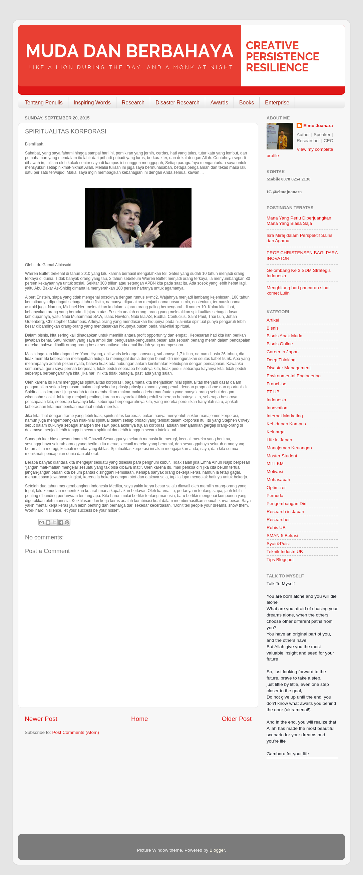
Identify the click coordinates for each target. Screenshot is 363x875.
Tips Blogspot (280, 559)
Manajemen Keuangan (289, 447)
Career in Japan (283, 351)
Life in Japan (279, 439)
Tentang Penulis (44, 102)
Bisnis (273, 328)
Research (133, 102)
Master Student (282, 455)
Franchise (276, 383)
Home (139, 718)
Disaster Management (289, 367)
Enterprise (277, 102)
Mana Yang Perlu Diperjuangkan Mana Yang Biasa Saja (299, 220)
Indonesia (276, 399)
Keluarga (276, 431)
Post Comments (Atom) (75, 732)
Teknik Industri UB (285, 551)
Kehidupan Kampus (286, 423)
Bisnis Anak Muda (284, 335)
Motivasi (275, 471)
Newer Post (41, 718)
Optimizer (276, 487)
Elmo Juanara (318, 125)
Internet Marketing (285, 415)
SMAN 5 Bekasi (282, 535)
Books (246, 102)
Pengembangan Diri (286, 503)
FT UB (273, 391)
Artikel (273, 320)
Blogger (217, 850)
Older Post (237, 718)
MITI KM (275, 463)
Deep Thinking (281, 359)
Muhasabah (278, 479)
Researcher (278, 519)
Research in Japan (285, 511)
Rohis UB (276, 527)
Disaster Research (177, 102)
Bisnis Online (280, 343)
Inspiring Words (92, 102)
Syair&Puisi (278, 543)
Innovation (277, 407)
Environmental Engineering (294, 375)
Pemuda (275, 495)
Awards (219, 102)
